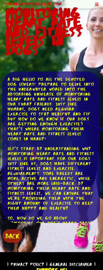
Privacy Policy (27, 264)
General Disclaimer (71, 264)
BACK (12, 236)
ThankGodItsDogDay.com (33, 3)
